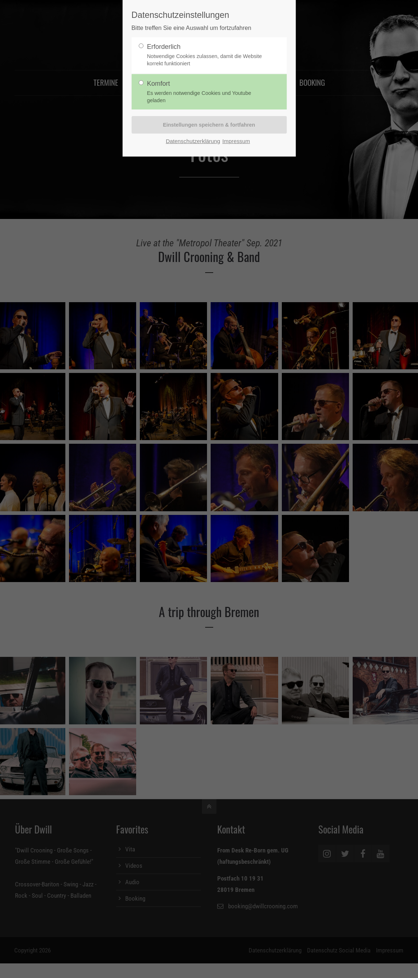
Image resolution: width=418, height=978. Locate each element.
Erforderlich (206, 55)
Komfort (206, 92)
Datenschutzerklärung (193, 141)
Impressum (236, 141)
